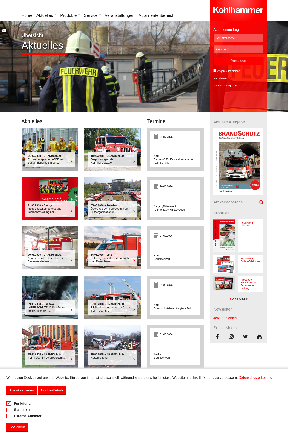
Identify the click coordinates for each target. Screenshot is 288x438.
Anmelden (238, 60)
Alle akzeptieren (21, 390)
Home (27, 15)
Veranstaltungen (120, 15)
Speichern (17, 427)
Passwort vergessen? (228, 85)
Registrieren (222, 78)
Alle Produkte (238, 298)
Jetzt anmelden (225, 318)
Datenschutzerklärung (255, 377)
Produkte (70, 15)
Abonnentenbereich (156, 15)
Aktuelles (46, 15)
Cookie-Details (52, 390)
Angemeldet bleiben (226, 71)
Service (92, 15)
